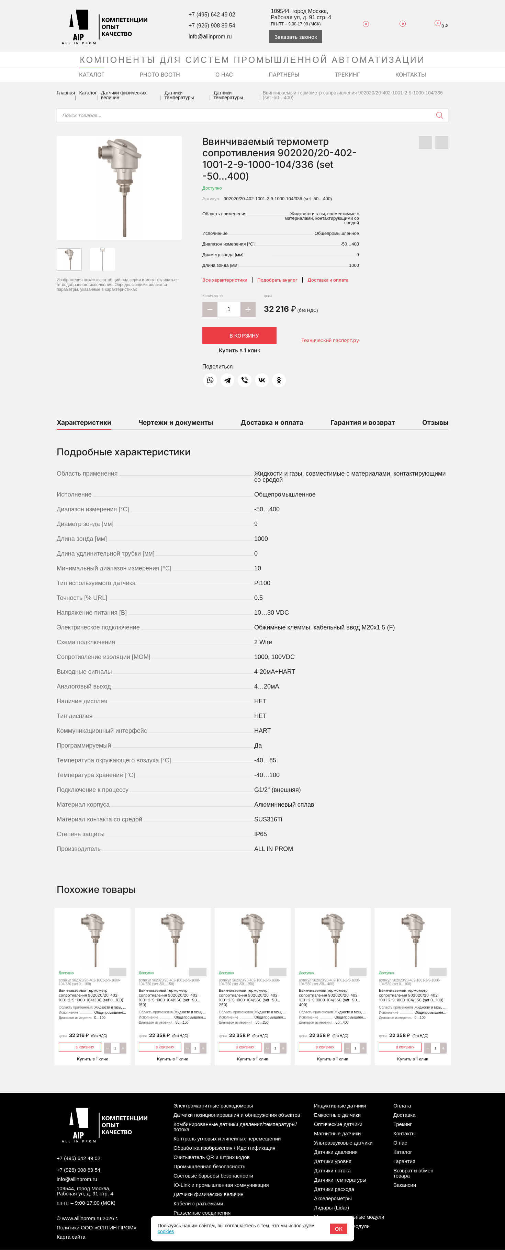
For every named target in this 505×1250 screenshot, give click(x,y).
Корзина (438, 26)
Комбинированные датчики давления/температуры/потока (235, 1127)
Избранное (362, 25)
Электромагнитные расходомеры (213, 1106)
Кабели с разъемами (198, 1204)
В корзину (239, 335)
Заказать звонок (295, 37)
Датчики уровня (332, 1161)
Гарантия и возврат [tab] (362, 423)
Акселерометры (333, 1199)
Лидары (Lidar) (331, 1208)
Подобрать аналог (277, 280)
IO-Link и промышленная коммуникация (221, 1185)
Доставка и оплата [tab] (271, 423)
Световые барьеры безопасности (213, 1176)
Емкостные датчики (337, 1115)
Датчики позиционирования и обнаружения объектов (236, 1115)
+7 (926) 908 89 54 (212, 26)
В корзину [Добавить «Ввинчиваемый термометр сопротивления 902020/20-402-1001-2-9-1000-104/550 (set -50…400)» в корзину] (320, 1047)
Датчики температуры (179, 95)
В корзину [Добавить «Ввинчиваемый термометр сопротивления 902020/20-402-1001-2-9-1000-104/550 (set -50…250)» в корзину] (240, 1047)
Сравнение (398, 26)
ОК (339, 1229)
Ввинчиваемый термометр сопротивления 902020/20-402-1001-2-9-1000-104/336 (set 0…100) (92, 959)
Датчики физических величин (124, 95)
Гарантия (404, 1161)
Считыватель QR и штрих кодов (211, 1157)
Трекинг (402, 1124)
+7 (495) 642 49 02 (212, 15)
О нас (400, 1143)
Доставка (404, 1115)
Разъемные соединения (202, 1213)
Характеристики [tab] (84, 423)
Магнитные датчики (337, 1134)
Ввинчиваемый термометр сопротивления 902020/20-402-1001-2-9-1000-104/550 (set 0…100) (413, 959)
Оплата (402, 1106)
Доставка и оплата (327, 280)
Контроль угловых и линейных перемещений (227, 1139)
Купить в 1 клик (239, 350)
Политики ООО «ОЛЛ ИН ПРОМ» (96, 1227)
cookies (166, 1231)
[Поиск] (439, 115)
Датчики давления (336, 1152)
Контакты (404, 1134)
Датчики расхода (334, 1189)
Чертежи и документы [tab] (175, 423)
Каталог (88, 92)
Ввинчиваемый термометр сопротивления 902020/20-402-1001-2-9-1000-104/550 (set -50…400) (333, 961)
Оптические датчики (338, 1124)
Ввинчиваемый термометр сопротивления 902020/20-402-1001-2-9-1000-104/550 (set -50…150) (172, 961)
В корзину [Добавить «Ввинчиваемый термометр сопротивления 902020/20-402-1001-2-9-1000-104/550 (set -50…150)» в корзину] (160, 1047)
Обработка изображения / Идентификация (224, 1148)
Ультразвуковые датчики (343, 1143)
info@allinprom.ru (210, 36)
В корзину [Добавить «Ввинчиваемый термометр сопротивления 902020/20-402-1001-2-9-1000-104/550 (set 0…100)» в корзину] (400, 1047)
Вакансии (404, 1185)
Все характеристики (224, 280)
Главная (66, 92)
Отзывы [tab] (435, 423)
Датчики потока (332, 1171)
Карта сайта (71, 1237)
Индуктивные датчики (340, 1106)
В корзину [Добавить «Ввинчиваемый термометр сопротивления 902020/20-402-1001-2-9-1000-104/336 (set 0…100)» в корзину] (80, 1047)
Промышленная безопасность (209, 1167)
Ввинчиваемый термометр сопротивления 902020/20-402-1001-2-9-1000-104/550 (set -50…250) (253, 961)
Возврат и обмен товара (413, 1173)
